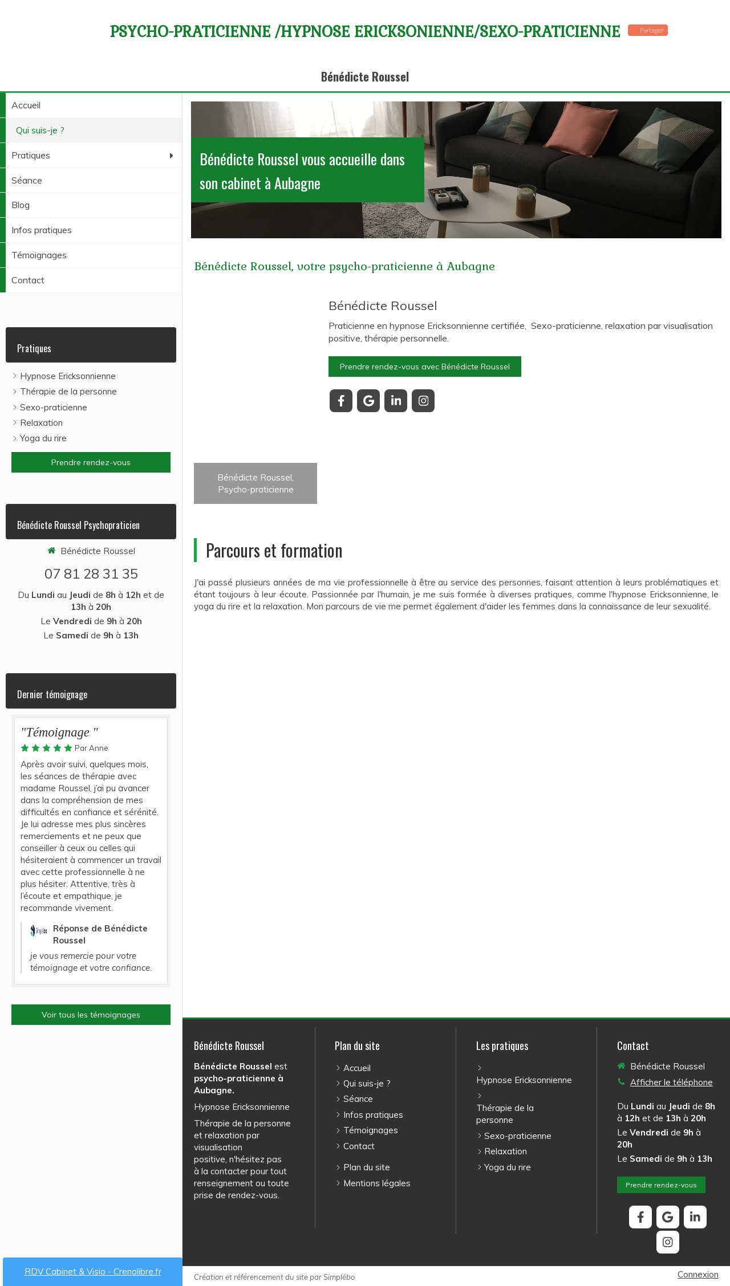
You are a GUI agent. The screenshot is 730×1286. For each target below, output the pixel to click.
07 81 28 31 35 (91, 573)
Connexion (698, 1274)
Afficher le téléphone (671, 1082)
